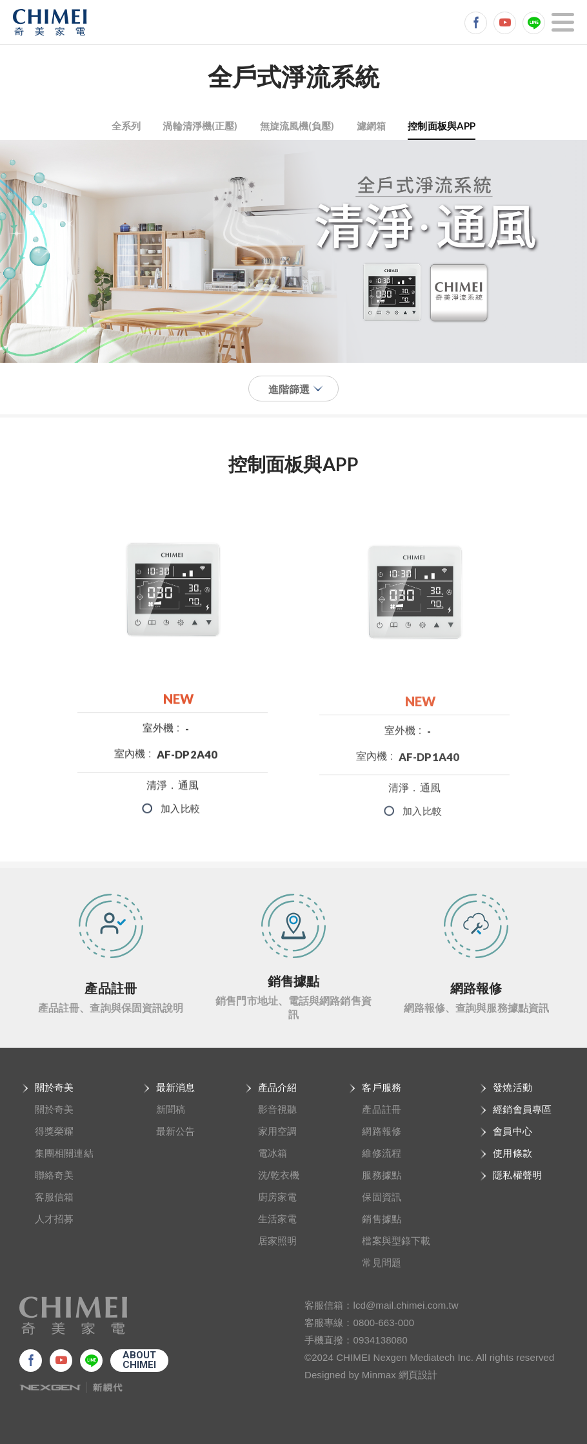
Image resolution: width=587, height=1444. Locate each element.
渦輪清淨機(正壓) (200, 125)
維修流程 (381, 1153)
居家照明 (277, 1240)
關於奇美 (54, 1087)
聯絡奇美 (54, 1175)
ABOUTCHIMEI (140, 1360)
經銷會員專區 (522, 1109)
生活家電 (277, 1218)
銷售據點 (381, 1218)
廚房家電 (277, 1196)
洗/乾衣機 (279, 1175)
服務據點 (381, 1175)
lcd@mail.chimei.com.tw (406, 1305)
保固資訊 (381, 1196)
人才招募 (54, 1218)
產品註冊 (381, 1109)
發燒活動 (512, 1087)
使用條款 (512, 1153)
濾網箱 (371, 125)
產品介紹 (277, 1087)
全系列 (126, 125)
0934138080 (380, 1339)
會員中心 (512, 1131)
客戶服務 (381, 1087)
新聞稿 (170, 1109)
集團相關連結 (64, 1153)
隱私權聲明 (517, 1175)
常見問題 (381, 1262)
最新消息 (175, 1087)
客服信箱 (54, 1196)
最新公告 (175, 1131)
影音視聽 (277, 1109)
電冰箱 (272, 1153)
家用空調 (277, 1131)
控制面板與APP (441, 125)
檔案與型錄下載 (396, 1240)
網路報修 (381, 1131)
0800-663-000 (384, 1322)
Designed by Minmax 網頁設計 (371, 1374)
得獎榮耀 (54, 1131)
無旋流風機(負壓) (297, 125)
